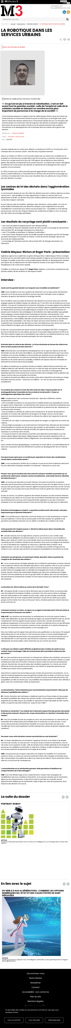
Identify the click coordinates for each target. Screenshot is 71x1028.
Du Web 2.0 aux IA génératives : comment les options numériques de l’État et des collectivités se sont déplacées (33, 893)
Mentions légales (36, 1001)
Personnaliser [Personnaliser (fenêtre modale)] (54, 1020)
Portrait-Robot (11, 803)
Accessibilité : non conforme (35, 992)
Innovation (11, 136)
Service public (19, 136)
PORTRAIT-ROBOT (32, 24)
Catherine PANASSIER (18, 133)
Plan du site (35, 996)
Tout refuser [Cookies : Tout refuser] (34, 1020)
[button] (60, 39)
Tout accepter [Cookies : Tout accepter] (13, 1020)
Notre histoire (35, 978)
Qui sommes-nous (35, 973)
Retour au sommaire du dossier (13, 47)
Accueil (13, 24)
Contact (36, 987)
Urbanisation (21, 24)
